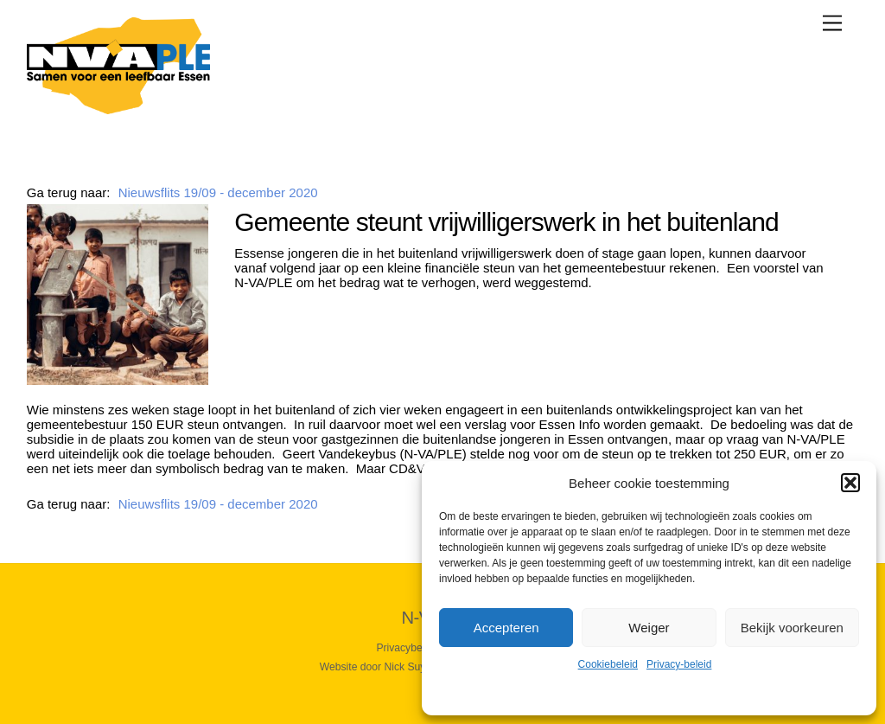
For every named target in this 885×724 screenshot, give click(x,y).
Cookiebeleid (608, 664)
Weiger (648, 627)
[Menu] (832, 23)
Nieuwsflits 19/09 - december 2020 (218, 192)
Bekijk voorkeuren (792, 627)
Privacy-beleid (678, 664)
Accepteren (506, 627)
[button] (850, 482)
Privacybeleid (407, 648)
